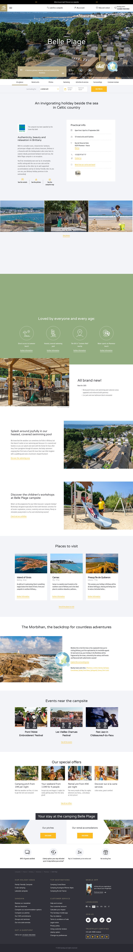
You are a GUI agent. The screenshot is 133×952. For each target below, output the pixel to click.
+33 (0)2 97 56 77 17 (80, 155)
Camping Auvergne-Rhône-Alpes (62, 888)
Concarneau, (74, 670)
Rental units (35, 82)
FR (101, 907)
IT (109, 907)
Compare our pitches (22, 913)
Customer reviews (113, 82)
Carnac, (100, 670)
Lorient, (95, 668)
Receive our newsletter (23, 903)
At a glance (19, 82)
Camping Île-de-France (58, 891)
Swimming (66, 82)
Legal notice (54, 922)
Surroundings (97, 82)
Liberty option (55, 932)
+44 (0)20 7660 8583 (28, 935)
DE (105, 907)
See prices (99, 89)
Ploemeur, (90, 668)
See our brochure (21, 906)
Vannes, (100, 668)
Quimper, (106, 668)
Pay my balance (55, 916)
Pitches (51, 82)
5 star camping (20, 888)
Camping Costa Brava (57, 884)
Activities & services (82, 82)
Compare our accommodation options (28, 910)
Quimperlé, (94, 670)
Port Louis (105, 670)
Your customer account (58, 906)
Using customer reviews (58, 929)
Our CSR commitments (23, 916)
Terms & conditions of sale (59, 919)
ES (98, 907)
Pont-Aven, (86, 670)
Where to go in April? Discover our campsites (66, 2)
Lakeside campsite (21, 891)
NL (90, 907)
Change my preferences (58, 935)
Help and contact (56, 903)
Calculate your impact (57, 910)
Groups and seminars (22, 919)
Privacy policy (55, 926)
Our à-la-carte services (22, 922)
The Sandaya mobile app (59, 913)
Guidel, (81, 670)
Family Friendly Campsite (23, 884)
